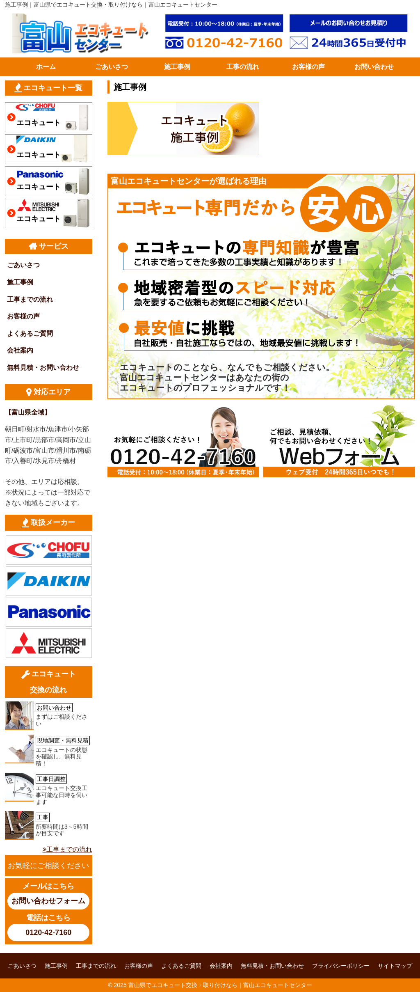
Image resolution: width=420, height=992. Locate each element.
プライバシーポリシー (341, 965)
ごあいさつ (111, 66)
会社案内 (20, 350)
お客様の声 (308, 66)
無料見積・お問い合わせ (43, 367)
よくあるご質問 (30, 333)
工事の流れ (242, 66)
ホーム (46, 66)
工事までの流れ (30, 299)
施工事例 (177, 66)
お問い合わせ (374, 66)
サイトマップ (395, 965)
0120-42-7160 (48, 932)
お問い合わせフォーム (48, 901)
